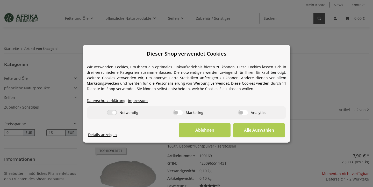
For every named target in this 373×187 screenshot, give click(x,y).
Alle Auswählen (259, 130)
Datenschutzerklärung (106, 100)
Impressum (138, 100)
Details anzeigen (102, 134)
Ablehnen (204, 130)
